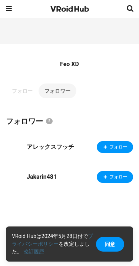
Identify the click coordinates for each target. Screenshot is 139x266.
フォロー (22, 91)
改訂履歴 (33, 252)
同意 (110, 244)
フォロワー (57, 91)
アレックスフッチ (50, 146)
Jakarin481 (42, 176)
